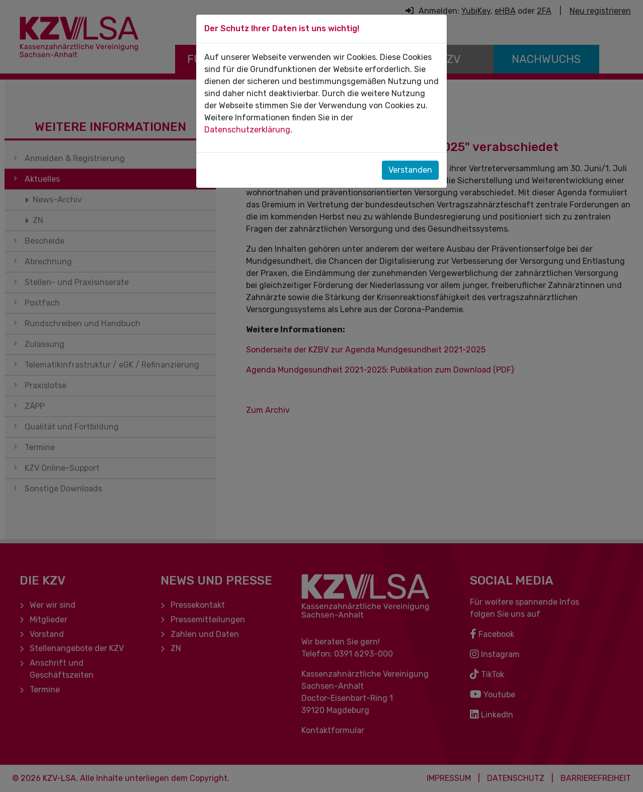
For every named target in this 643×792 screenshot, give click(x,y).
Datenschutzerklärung (247, 129)
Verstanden (410, 170)
